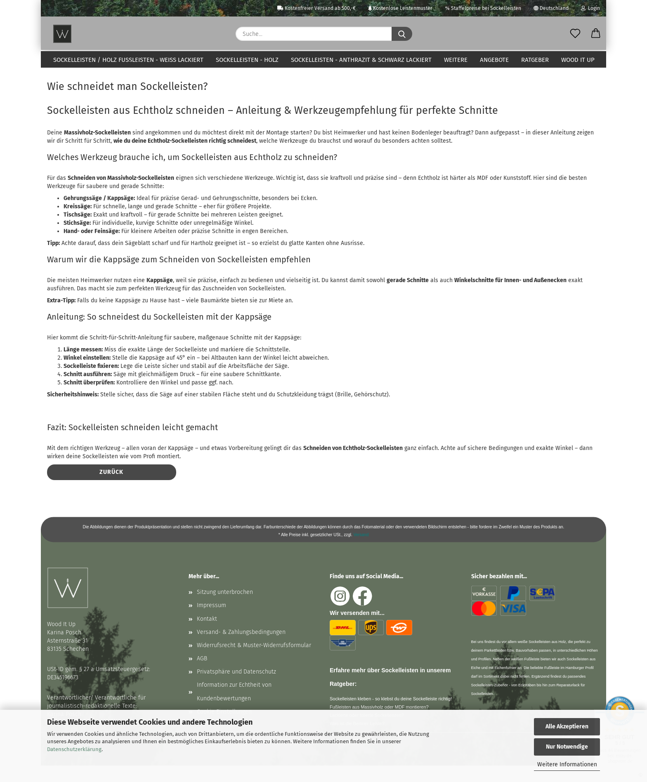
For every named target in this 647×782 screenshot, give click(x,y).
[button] (596, 33)
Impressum (211, 621)
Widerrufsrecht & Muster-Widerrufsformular (254, 661)
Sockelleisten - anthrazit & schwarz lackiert (361, 60)
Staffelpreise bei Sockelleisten (483, 8)
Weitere (456, 60)
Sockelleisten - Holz (247, 60)
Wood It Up (578, 60)
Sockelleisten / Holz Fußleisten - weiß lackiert (128, 60)
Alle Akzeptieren (566, 726)
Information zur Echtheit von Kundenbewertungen (234, 708)
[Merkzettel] (575, 33)
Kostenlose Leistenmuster (400, 8)
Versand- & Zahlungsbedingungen (241, 648)
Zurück (111, 488)
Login (590, 8)
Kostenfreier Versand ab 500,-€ (316, 8)
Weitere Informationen (567, 764)
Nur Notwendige (567, 746)
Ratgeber (535, 60)
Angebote (494, 60)
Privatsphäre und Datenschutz (236, 688)
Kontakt (207, 635)
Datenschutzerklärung (74, 749)
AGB (202, 674)
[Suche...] (402, 34)
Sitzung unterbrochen (225, 608)
